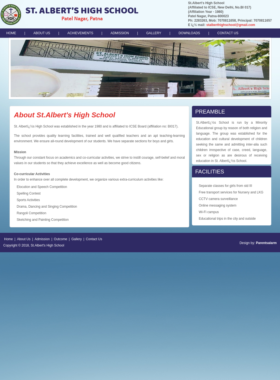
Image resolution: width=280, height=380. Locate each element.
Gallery (76, 239)
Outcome (60, 239)
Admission (42, 239)
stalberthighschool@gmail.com (230, 25)
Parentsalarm (266, 243)
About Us (23, 239)
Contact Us (94, 239)
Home (8, 239)
